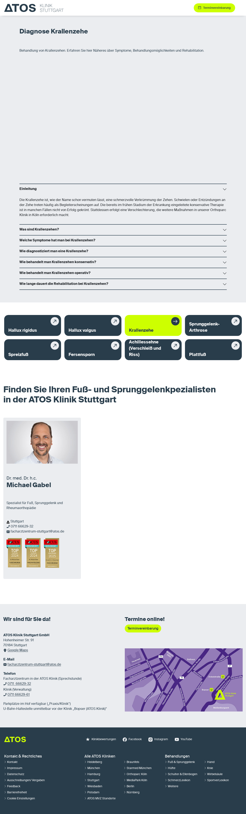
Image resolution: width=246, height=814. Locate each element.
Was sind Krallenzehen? (39, 229)
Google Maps (18, 650)
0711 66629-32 (22, 526)
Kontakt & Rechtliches (23, 756)
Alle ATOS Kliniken (99, 756)
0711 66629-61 (19, 694)
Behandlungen (177, 756)
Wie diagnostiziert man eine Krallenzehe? (53, 251)
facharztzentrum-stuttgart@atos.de (37, 531)
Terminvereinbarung (142, 628)
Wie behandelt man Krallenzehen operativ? (54, 273)
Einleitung (28, 189)
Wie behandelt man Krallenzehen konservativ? (57, 262)
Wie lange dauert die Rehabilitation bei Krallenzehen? (63, 284)
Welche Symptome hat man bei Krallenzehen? (57, 240)
